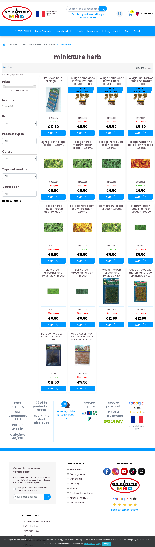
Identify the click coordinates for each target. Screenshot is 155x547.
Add (53, 132)
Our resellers (77, 502)
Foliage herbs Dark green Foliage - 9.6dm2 (111, 144)
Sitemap (30, 535)
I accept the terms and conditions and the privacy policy (32, 489)
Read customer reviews (124, 509)
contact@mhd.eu (66, 411)
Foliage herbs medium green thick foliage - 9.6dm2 (53, 208)
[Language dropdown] (144, 14)
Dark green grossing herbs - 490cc (82, 272)
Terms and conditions (37, 521)
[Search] (86, 9)
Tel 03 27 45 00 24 (65, 416)
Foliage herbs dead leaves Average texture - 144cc (82, 80)
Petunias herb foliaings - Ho (53, 79)
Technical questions (81, 493)
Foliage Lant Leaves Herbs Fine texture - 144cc (140, 80)
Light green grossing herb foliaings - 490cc (53, 272)
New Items (76, 469)
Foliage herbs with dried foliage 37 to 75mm (53, 336)
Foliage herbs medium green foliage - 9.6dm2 (82, 144)
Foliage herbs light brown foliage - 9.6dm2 (82, 208)
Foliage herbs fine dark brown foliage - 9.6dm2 (140, 144)
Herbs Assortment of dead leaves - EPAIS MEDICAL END (82, 336)
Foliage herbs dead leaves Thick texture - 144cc (111, 80)
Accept (106, 544)
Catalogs (75, 483)
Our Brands (76, 479)
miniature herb (11, 200)
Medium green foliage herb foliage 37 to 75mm (111, 272)
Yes (9, 106)
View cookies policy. (92, 544)
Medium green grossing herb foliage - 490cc (140, 208)
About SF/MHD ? (79, 498)
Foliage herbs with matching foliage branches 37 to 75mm (140, 272)
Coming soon (77, 474)
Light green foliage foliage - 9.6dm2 (53, 143)
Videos (73, 488)
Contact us (31, 526)
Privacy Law (32, 531)
